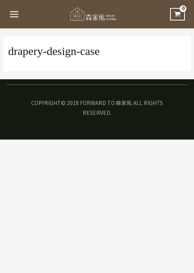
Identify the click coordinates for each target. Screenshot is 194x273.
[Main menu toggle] (14, 14)
